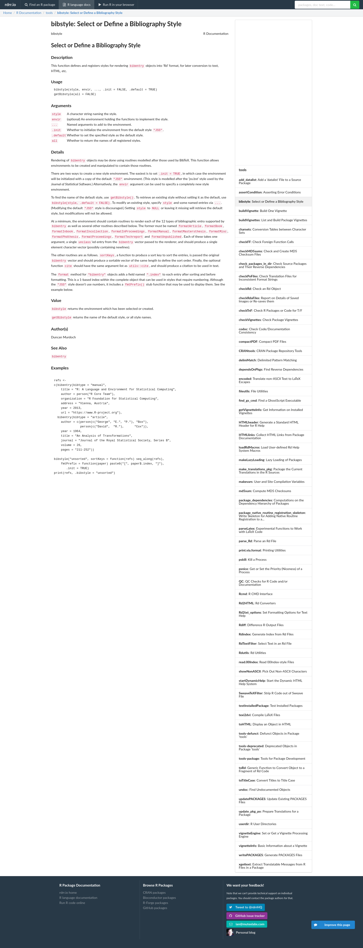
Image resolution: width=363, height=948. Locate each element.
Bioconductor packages (159, 898)
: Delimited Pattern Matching (268, 360)
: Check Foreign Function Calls (266, 242)
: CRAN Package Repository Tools (270, 351)
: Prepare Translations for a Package (269, 813)
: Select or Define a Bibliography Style (89, 12)
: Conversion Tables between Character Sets (272, 230)
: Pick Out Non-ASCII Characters (273, 671)
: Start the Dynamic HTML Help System (270, 682)
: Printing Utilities (262, 550)
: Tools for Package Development (272, 758)
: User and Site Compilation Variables (272, 482)
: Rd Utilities (252, 653)
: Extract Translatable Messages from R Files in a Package (272, 865)
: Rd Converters (257, 603)
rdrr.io (10, 4)
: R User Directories (257, 824)
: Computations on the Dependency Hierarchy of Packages (271, 501)
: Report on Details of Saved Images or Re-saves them (269, 299)
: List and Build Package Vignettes (273, 220)
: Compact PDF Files (262, 341)
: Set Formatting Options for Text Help (273, 614)
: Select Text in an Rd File (265, 643)
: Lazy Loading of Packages (270, 460)
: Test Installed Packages (271, 706)
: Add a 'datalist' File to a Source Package (270, 181)
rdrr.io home (68, 892)
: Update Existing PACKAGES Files (273, 800)
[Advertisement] (273, 92)
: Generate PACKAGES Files (270, 855)
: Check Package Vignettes (268, 320)
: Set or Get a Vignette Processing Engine (273, 834)
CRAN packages (154, 892)
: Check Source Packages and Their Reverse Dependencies (273, 265)
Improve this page (330, 925)
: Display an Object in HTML (265, 724)
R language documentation (78, 898)
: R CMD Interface (256, 594)
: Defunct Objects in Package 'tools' (269, 735)
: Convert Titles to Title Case (267, 780)
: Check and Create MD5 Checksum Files (268, 252)
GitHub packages (155, 908)
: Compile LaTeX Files (259, 715)
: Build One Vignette (263, 211)
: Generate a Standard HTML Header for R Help (269, 423)
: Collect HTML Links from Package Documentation (271, 436)
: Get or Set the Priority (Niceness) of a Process (270, 570)
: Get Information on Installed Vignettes (271, 411)
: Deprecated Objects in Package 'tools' (268, 747)
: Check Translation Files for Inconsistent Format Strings (268, 277)
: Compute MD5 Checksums (265, 491)
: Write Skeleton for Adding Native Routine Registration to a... (272, 516)
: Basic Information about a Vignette (273, 846)
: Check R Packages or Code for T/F (270, 310)
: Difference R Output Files (261, 625)
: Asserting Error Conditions (270, 192)
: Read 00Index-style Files (266, 662)
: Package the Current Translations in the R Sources (270, 470)
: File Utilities (253, 391)
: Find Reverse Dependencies (271, 369)
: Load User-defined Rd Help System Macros (269, 448)
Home (7, 12)
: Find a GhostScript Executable (270, 400)
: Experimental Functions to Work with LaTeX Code (270, 530)
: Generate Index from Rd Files (266, 634)
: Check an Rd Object (260, 289)
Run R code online (72, 903)
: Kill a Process (253, 559)
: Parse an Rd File (257, 541)
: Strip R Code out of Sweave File (271, 694)
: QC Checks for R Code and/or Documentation (263, 582)
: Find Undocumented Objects (264, 789)
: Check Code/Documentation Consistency (264, 330)
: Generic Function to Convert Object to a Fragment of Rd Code (272, 769)
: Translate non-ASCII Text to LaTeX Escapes (269, 380)
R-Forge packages (155, 903)
